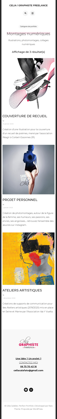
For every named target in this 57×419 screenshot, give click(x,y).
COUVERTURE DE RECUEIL (25, 116)
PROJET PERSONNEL (20, 200)
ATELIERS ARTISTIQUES (22, 290)
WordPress (38, 409)
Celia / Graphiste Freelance (28, 5)
